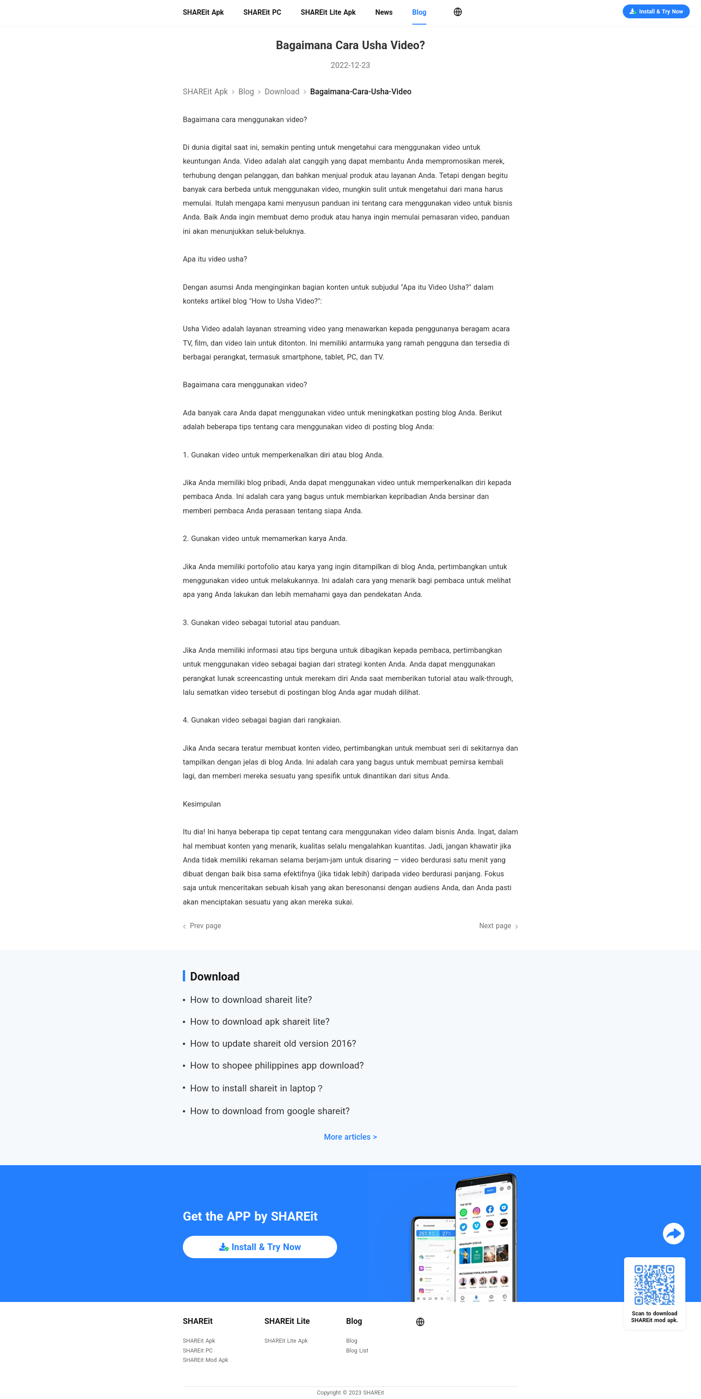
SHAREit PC (262, 12)
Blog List (357, 1351)
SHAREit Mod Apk (205, 1360)
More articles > (350, 1137)
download (282, 91)
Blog (419, 12)
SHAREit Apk (203, 12)
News (384, 12)
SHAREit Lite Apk (328, 12)
